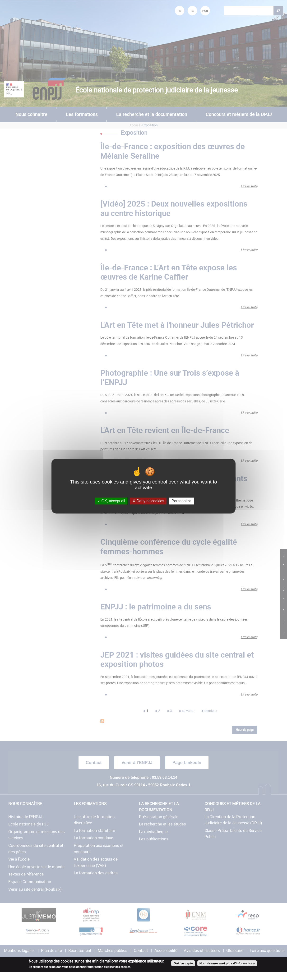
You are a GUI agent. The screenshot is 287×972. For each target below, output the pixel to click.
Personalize (181, 501)
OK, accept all (111, 501)
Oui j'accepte (183, 963)
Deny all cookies (148, 501)
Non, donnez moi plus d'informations (227, 963)
